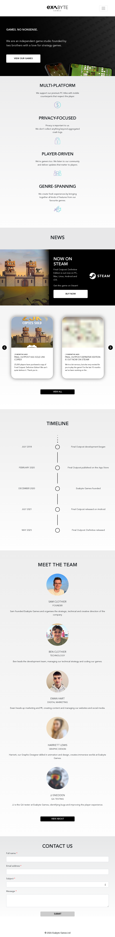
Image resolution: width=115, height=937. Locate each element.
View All (57, 392)
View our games (23, 58)
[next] (110, 347)
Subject (10, 879)
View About (57, 819)
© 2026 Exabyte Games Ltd (57, 933)
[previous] (4, 347)
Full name (11, 853)
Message (10, 891)
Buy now (71, 294)
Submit (57, 914)
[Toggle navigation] (103, 8)
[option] (32, 347)
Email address (13, 866)
